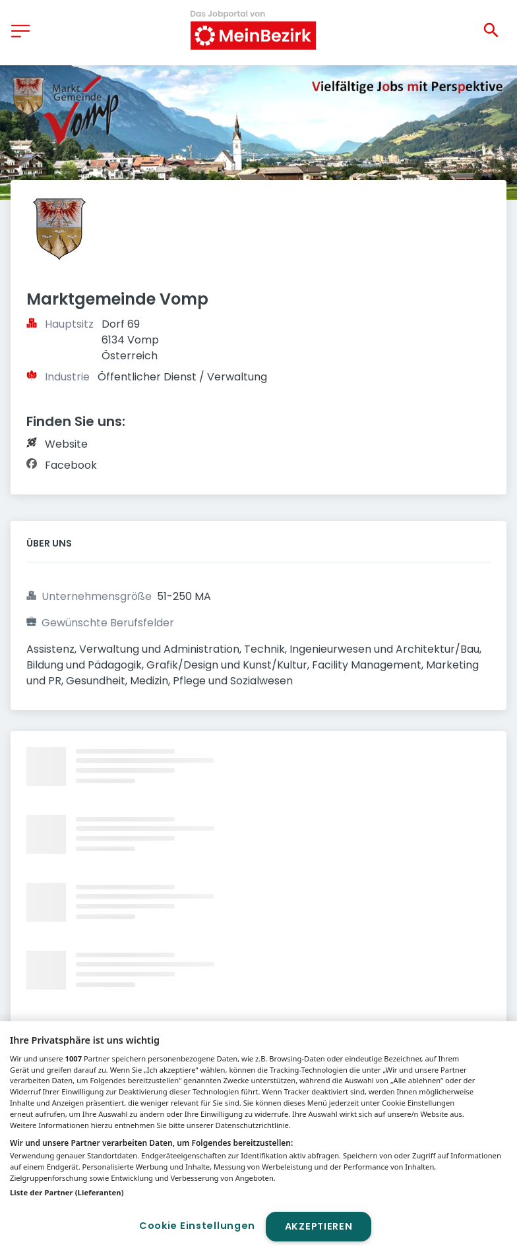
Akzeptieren (319, 1226)
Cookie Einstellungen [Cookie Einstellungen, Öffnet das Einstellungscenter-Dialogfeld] (197, 1225)
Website (66, 444)
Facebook (71, 465)
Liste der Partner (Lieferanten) (67, 1192)
